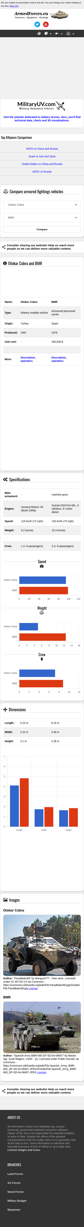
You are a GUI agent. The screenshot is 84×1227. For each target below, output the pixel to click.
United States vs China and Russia (42, 163)
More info (14, 6)
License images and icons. (24, 1149)
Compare (42, 229)
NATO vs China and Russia (42, 148)
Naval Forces (15, 1191)
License (33, 988)
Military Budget (16, 1200)
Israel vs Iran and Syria (42, 156)
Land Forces (15, 1173)
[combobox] (42, 204)
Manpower (13, 1209)
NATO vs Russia (41, 171)
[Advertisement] (42, 70)
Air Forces (13, 1182)
